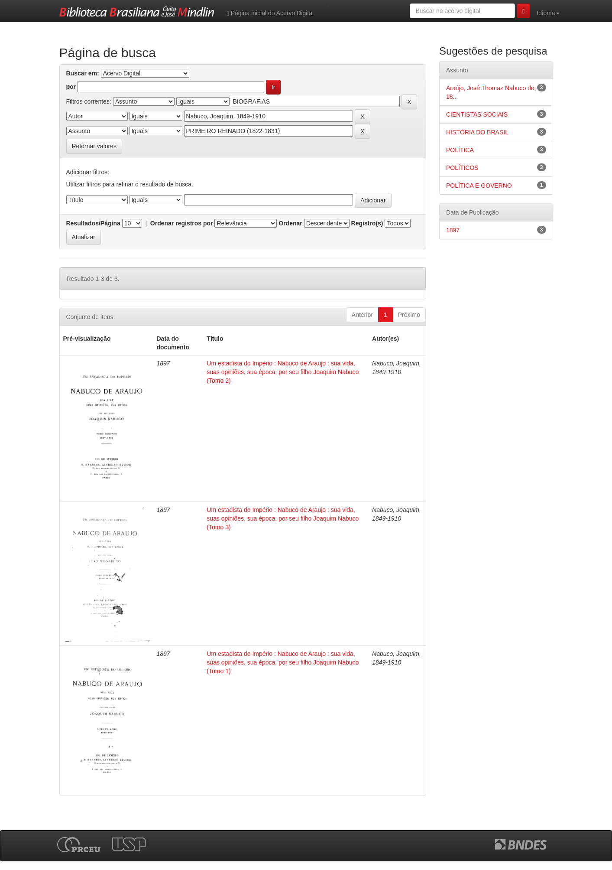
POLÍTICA (460, 150)
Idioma (548, 13)
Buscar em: (82, 73)
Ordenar (290, 223)
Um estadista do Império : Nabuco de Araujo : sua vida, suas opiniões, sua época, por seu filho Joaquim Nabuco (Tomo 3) (283, 518)
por (71, 86)
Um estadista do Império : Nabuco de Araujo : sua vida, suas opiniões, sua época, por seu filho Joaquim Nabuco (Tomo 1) (283, 662)
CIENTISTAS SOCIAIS (477, 114)
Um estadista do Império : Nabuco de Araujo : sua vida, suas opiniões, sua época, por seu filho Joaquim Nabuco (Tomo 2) (283, 372)
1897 (453, 230)
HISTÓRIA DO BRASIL (477, 132)
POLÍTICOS (462, 167)
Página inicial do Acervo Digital (270, 13)
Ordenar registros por (181, 223)
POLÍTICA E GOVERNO (479, 185)
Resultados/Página (93, 223)
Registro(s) (367, 223)
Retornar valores (94, 146)
